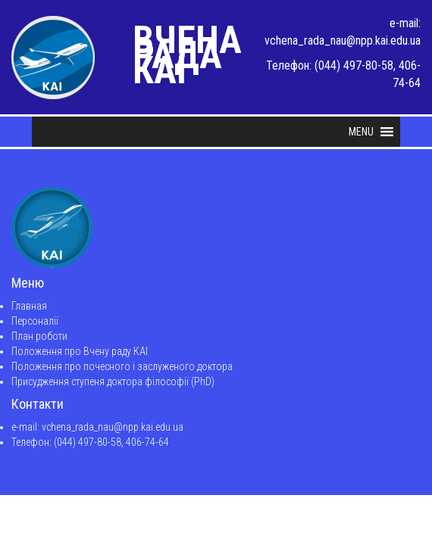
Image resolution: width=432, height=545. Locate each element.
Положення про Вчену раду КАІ (79, 351)
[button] (361, 132)
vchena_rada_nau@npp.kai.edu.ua (343, 40)
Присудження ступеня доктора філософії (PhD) (112, 381)
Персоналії (34, 321)
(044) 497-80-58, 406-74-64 (111, 442)
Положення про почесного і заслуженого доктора (122, 366)
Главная (29, 306)
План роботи (39, 336)
